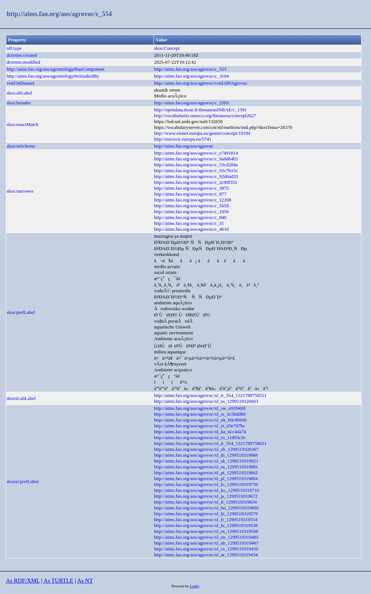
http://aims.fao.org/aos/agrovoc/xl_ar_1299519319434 (206, 554)
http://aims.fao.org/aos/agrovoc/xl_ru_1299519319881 (206, 466)
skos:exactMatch (22, 124)
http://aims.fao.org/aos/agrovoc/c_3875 (191, 188)
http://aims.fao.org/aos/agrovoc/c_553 (190, 69)
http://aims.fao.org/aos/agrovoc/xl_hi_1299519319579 (206, 513)
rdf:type (14, 48)
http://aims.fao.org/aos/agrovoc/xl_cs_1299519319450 (206, 549)
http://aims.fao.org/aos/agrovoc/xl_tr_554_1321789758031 (210, 443)
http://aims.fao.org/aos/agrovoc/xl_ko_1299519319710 (206, 490)
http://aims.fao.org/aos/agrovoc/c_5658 (191, 205)
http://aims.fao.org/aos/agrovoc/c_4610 (191, 229)
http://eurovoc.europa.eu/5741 (182, 139)
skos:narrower (20, 191)
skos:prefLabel (21, 312)
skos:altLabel (19, 93)
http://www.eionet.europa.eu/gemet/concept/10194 (202, 133)
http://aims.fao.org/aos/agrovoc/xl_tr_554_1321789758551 (210, 395)
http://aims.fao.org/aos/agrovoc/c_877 (190, 194)
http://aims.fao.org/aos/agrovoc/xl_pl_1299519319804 (206, 478)
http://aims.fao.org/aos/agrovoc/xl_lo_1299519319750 (206, 484)
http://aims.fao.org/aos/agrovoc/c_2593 (191, 102)
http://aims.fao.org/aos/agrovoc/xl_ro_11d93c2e (200, 437)
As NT (85, 581)
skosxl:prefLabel (22, 481)
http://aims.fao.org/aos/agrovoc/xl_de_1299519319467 (206, 543)
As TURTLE (59, 581)
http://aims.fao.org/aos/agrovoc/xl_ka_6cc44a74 (200, 431)
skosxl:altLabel (21, 398)
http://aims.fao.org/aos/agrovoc (183, 146)
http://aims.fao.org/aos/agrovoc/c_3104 (191, 76)
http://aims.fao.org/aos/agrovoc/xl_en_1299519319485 (206, 537)
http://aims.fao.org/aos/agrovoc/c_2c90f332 (195, 182)
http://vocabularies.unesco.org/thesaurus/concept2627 (205, 115)
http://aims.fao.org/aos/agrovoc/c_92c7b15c (196, 170)
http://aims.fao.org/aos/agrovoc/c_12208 (192, 200)
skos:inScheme (21, 146)
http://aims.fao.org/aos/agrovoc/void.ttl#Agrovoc (200, 83)
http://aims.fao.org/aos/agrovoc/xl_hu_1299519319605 (206, 508)
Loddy (194, 586)
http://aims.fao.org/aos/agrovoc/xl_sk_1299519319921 (206, 461)
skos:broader (19, 102)
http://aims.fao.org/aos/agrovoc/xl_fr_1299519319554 (205, 519)
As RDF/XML (23, 581)
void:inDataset (20, 83)
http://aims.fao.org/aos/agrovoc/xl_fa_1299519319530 (206, 525)
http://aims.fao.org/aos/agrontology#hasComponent (56, 69)
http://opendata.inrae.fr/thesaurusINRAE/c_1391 (200, 109)
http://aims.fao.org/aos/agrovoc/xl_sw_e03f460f (200, 408)
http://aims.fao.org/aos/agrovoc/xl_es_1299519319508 (206, 531)
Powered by (181, 586)
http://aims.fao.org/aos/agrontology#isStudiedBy (53, 76)
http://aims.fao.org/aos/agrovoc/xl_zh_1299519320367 (206, 449)
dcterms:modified (23, 62)
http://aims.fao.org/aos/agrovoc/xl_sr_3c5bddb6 (200, 414)
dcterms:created (22, 55)
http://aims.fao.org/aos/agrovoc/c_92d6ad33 (196, 176)
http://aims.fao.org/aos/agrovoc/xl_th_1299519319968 (206, 455)
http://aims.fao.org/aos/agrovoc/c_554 (59, 14)
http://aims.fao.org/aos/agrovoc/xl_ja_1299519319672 (206, 496)
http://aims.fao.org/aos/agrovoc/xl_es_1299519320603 (206, 401)
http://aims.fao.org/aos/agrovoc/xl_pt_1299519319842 (206, 472)
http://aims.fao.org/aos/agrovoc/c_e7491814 (196, 153)
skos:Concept (167, 48)
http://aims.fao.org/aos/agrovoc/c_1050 (191, 211)
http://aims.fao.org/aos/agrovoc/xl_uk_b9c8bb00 (200, 420)
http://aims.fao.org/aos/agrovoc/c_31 (189, 223)
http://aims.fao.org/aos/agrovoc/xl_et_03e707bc (199, 425)
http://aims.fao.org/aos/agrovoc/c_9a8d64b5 (196, 159)
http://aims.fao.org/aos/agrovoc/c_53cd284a (196, 164)
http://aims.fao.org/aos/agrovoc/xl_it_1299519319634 (205, 502)
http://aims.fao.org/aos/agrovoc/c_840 (190, 217)
